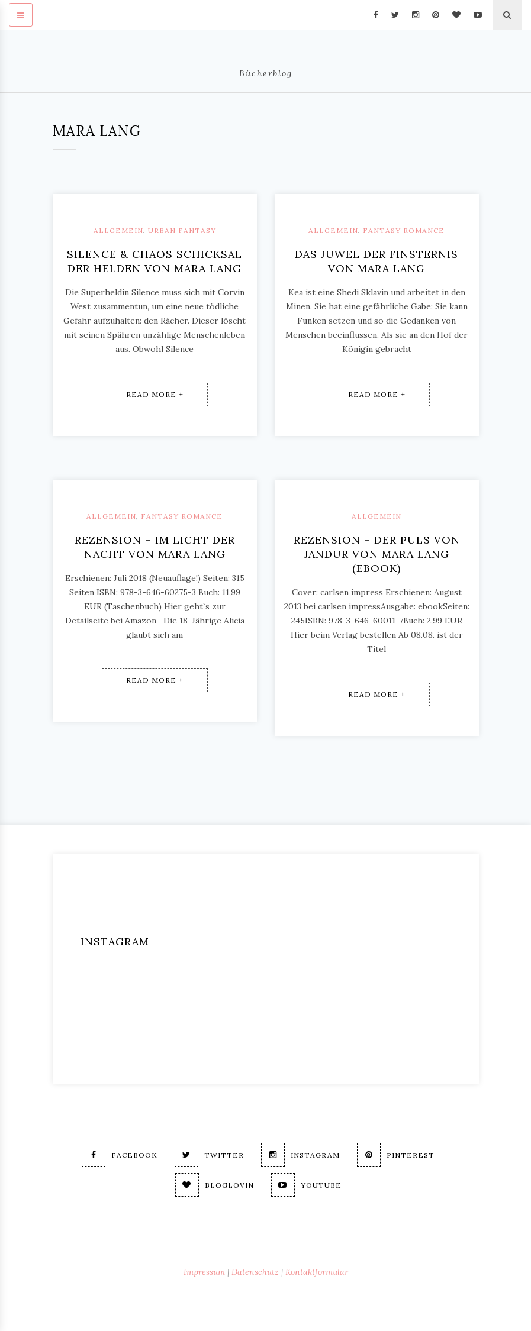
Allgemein (118, 230)
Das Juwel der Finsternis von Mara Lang (376, 261)
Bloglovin (214, 1185)
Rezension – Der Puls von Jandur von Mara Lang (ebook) (377, 554)
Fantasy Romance (404, 230)
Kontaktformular (316, 1272)
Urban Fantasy (182, 230)
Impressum (204, 1272)
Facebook (119, 1155)
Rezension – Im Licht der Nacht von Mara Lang (155, 547)
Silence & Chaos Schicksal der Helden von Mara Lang (154, 261)
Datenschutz (255, 1272)
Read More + (155, 394)
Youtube (306, 1185)
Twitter (209, 1155)
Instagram (300, 1155)
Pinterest (396, 1155)
